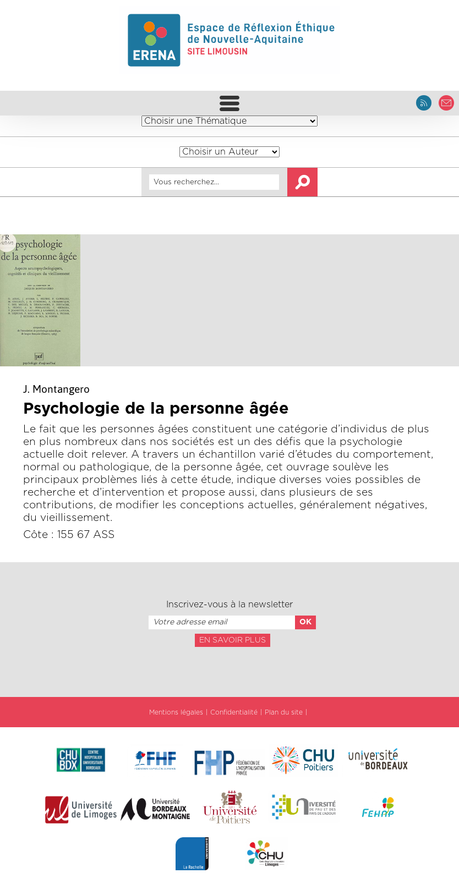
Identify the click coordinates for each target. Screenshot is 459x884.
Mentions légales (176, 712)
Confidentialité (234, 712)
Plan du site (284, 712)
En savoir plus (232, 640)
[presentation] (229, 671)
